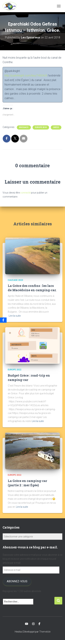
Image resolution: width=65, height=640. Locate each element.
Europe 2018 (41, 127)
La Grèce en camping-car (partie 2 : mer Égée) (27, 483)
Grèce (56, 127)
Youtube (26, 624)
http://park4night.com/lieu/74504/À (26, 75)
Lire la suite (15, 315)
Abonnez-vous (17, 581)
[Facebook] (3, 320)
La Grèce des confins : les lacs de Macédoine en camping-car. (32, 288)
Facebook (39, 624)
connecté (25, 192)
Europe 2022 (14, 369)
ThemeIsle (44, 631)
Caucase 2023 (15, 280)
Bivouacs (23, 127)
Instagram (33, 624)
